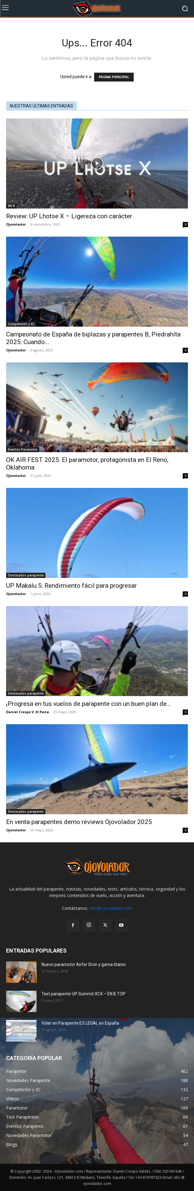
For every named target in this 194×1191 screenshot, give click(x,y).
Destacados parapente (26, 575)
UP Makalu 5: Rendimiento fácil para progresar (71, 585)
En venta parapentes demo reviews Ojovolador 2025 (79, 822)
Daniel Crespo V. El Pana (27, 712)
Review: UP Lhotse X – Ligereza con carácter (69, 216)
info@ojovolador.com (110, 908)
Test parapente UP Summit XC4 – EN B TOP (83, 993)
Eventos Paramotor (22, 449)
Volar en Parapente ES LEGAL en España (80, 1023)
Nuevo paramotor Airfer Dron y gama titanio (83, 964)
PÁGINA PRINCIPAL (114, 77)
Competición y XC (21, 324)
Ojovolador (16, 224)
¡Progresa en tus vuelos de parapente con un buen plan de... (88, 703)
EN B (11, 206)
